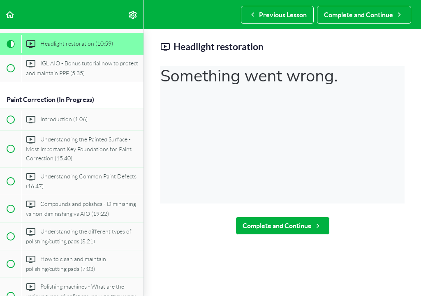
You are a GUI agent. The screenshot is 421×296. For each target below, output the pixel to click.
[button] (10, 14)
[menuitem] (133, 14)
